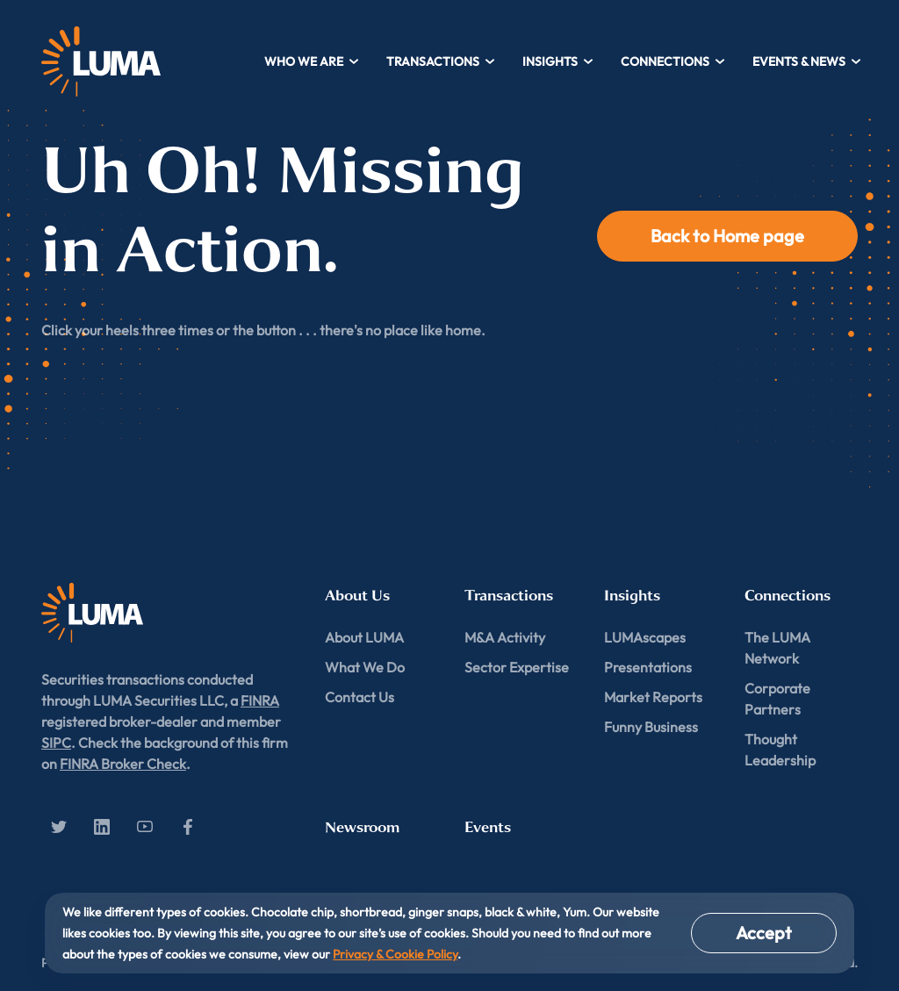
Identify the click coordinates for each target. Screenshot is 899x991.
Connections (673, 61)
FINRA (260, 700)
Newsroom (362, 827)
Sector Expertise (516, 667)
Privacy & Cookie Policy (395, 954)
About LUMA (364, 637)
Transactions (441, 61)
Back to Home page (727, 236)
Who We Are (312, 61)
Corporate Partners (777, 698)
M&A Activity (504, 637)
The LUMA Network (777, 647)
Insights (558, 61)
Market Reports (653, 697)
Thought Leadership (780, 749)
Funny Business (651, 727)
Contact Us (359, 697)
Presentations (648, 667)
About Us (357, 595)
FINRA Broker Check (123, 763)
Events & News (807, 61)
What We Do (365, 667)
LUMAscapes (645, 637)
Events (487, 827)
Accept (764, 933)
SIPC (56, 742)
